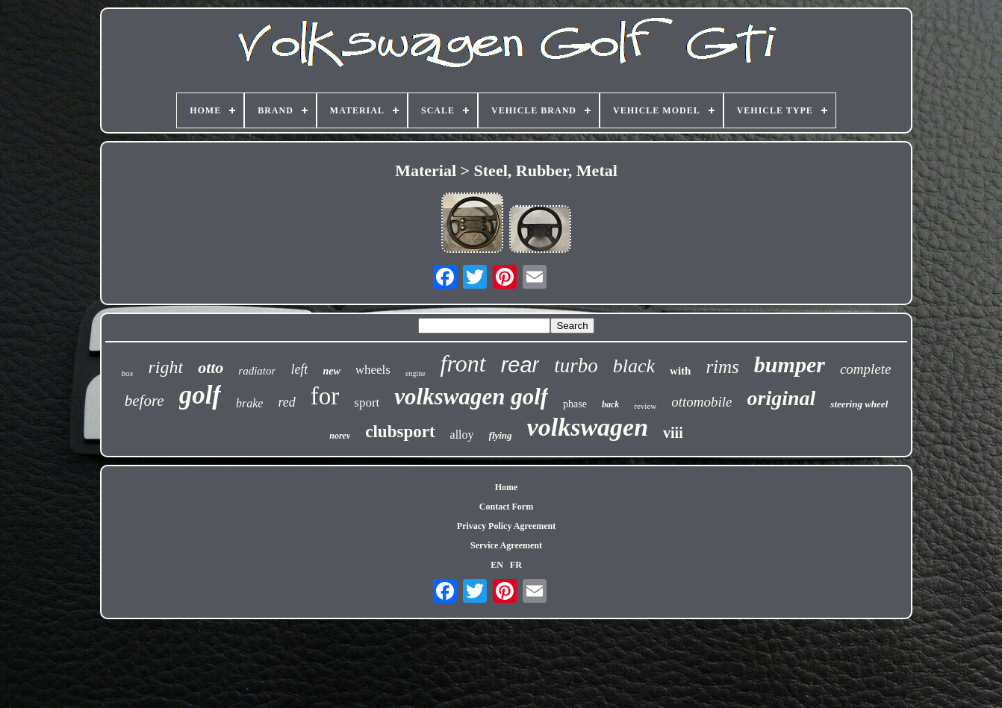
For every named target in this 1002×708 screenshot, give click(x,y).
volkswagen (587, 427)
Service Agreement (506, 545)
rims (722, 367)
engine (415, 373)
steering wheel (859, 404)
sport (366, 402)
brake (249, 403)
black (634, 366)
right (165, 367)
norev (339, 435)
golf (200, 395)
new (331, 371)
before (144, 401)
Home (506, 487)
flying (500, 435)
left (299, 369)
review (645, 405)
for (325, 396)
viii (673, 433)
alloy (462, 434)
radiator (257, 371)
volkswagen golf (471, 396)
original (781, 398)
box (128, 373)
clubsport (400, 431)
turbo (576, 365)
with (680, 371)
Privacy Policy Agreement (506, 526)
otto (210, 367)
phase (575, 404)
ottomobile (701, 402)
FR (516, 565)
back (610, 404)
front (463, 363)
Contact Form (506, 506)
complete (865, 369)
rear (520, 365)
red (286, 402)
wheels (372, 370)
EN (497, 565)
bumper (789, 364)
